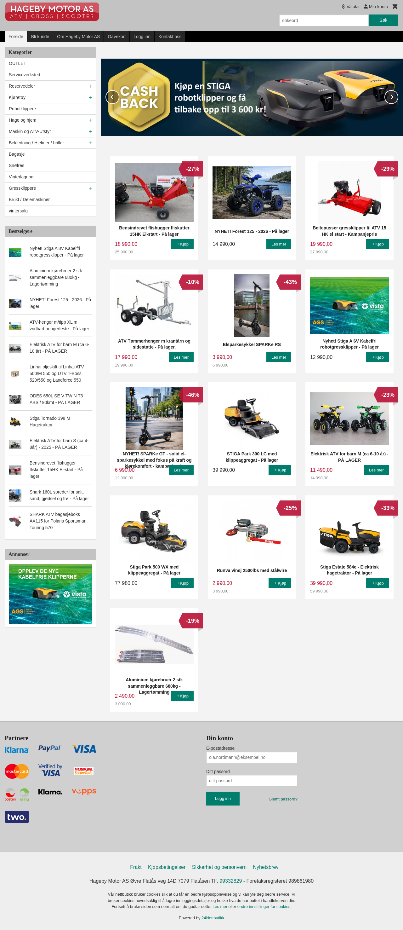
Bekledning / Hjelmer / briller (36, 142)
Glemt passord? (283, 798)
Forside (16, 36)
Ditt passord (218, 771)
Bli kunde (40, 36)
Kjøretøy (17, 97)
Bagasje (17, 154)
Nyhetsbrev (266, 866)
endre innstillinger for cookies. (264, 906)
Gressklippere (22, 188)
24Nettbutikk (213, 917)
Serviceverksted (24, 74)
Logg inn (141, 36)
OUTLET (17, 63)
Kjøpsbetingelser (166, 866)
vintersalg (18, 210)
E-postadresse (220, 747)
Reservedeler (22, 86)
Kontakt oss (169, 36)
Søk (383, 20)
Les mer (221, 906)
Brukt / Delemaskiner (29, 199)
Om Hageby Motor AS (78, 36)
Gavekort (117, 36)
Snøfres (16, 165)
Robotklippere (22, 108)
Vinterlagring (21, 176)
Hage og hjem (22, 120)
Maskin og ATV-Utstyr (30, 131)
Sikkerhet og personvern (219, 866)
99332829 (230, 880)
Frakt (135, 866)
